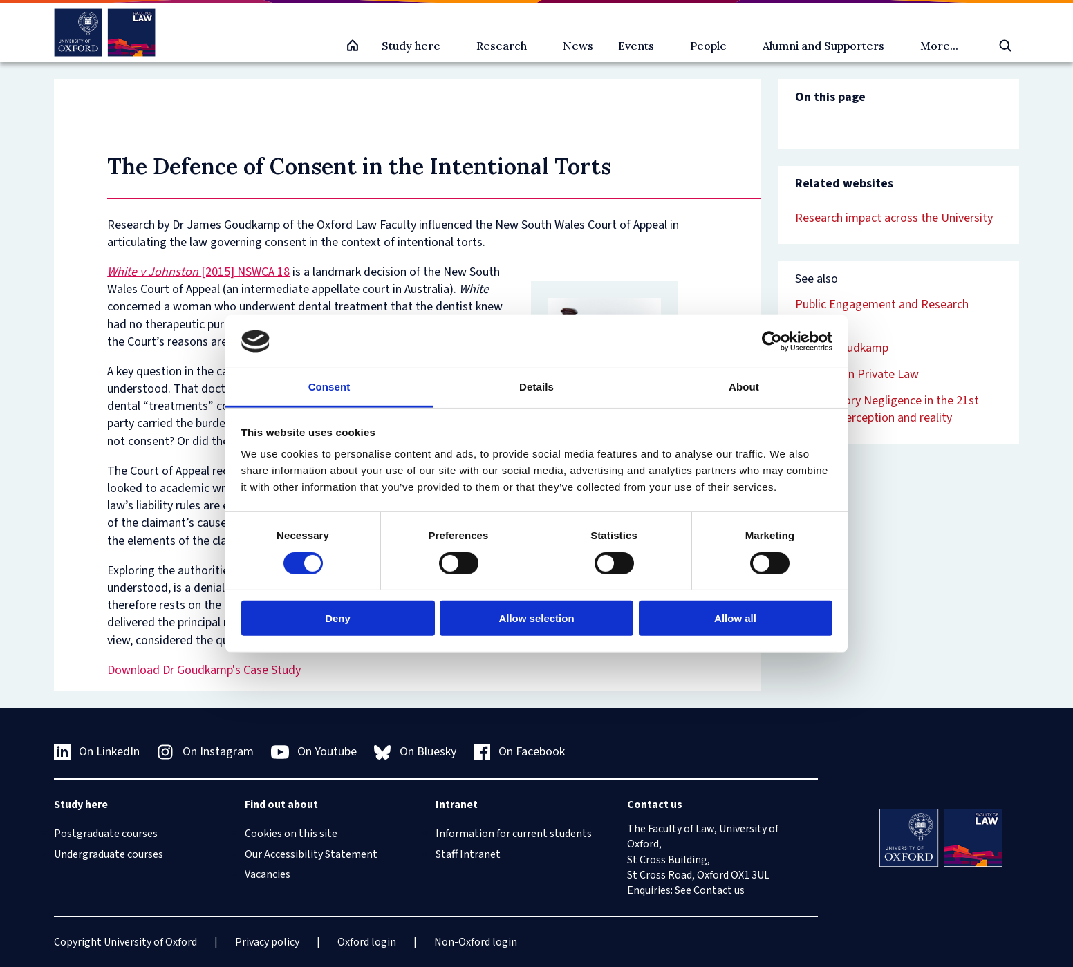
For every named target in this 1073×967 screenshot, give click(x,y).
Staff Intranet (468, 854)
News (578, 46)
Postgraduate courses (106, 833)
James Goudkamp (841, 348)
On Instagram (205, 751)
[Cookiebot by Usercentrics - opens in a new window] (771, 341)
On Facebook (520, 751)
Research (501, 46)
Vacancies (267, 874)
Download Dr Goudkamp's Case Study (204, 670)
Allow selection (536, 618)
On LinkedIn (97, 751)
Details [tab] (536, 387)
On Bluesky (415, 751)
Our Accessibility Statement (311, 854)
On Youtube (314, 752)
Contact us (719, 890)
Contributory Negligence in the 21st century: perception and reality (887, 409)
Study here (411, 46)
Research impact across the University (894, 218)
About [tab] (744, 387)
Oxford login (366, 942)
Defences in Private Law (857, 374)
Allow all (735, 618)
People (708, 46)
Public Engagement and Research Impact (882, 313)
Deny (338, 618)
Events (636, 46)
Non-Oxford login (475, 942)
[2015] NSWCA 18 (198, 272)
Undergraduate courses (108, 854)
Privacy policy (267, 942)
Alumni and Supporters (823, 46)
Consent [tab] (329, 387)
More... (939, 46)
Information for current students (514, 833)
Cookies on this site (291, 833)
